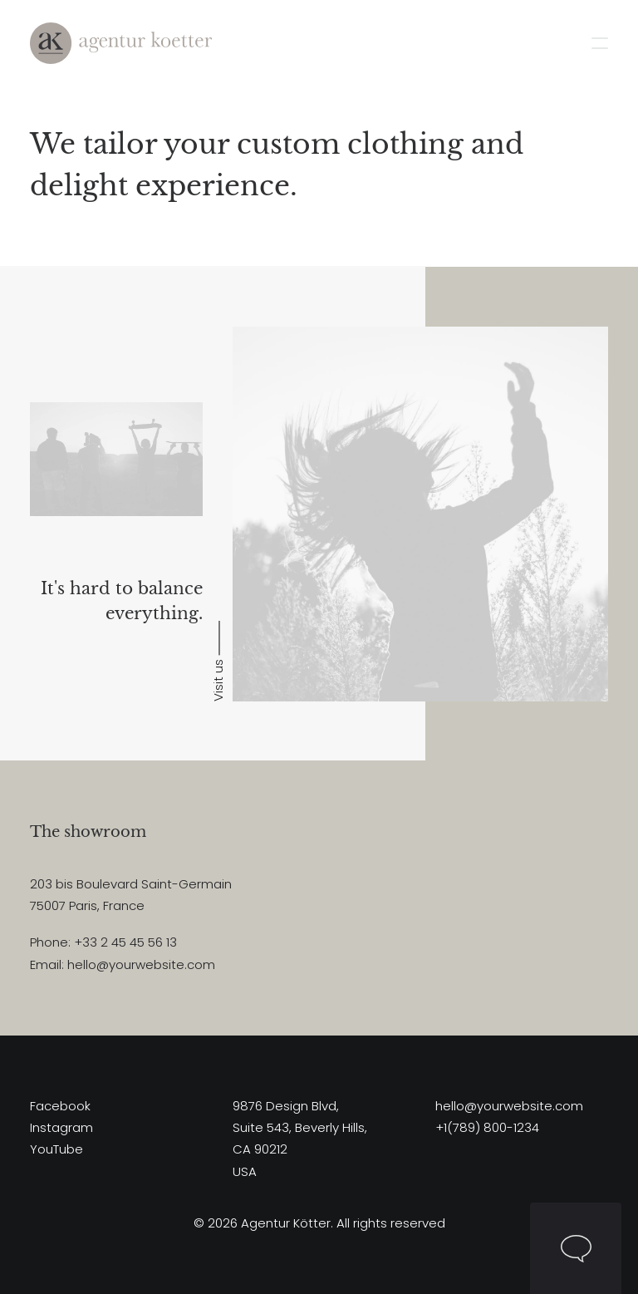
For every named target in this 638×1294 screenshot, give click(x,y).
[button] (600, 43)
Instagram (61, 1127)
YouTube (56, 1149)
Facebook (60, 1105)
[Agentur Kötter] (121, 43)
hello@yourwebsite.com (509, 1105)
